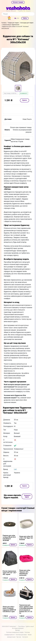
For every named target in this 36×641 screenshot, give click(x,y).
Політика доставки (21, 634)
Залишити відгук (27, 496)
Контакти (25, 637)
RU (18, 18)
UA (15, 18)
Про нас (18, 637)
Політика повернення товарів (15, 632)
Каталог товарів (18, 2)
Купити (24, 100)
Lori (15, 469)
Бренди (17, 630)
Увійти (25, 18)
